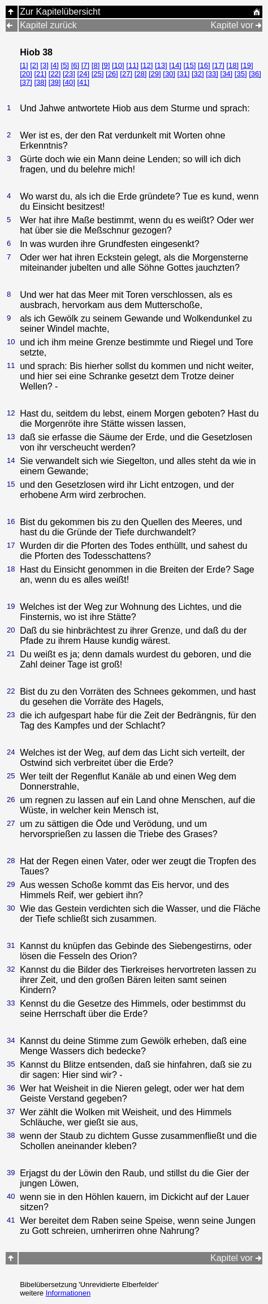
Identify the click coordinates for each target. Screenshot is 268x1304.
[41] (83, 82)
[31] (184, 74)
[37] (26, 82)
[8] (96, 65)
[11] (132, 65)
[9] (106, 65)
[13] (161, 65)
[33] (212, 74)
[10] (118, 65)
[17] (218, 65)
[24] (83, 74)
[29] (155, 74)
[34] (227, 74)
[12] (147, 65)
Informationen (68, 1293)
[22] (55, 74)
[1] (24, 65)
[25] (98, 74)
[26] (112, 74)
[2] (34, 65)
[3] (44, 65)
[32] (198, 74)
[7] (85, 65)
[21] (40, 74)
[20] (26, 74)
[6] (75, 65)
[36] (255, 74)
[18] (233, 65)
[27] (126, 74)
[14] (175, 65)
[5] (65, 65)
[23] (69, 74)
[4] (54, 65)
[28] (141, 74)
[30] (169, 74)
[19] (247, 65)
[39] (55, 82)
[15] (190, 65)
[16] (204, 65)
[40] (69, 82)
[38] (40, 82)
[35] (241, 74)
